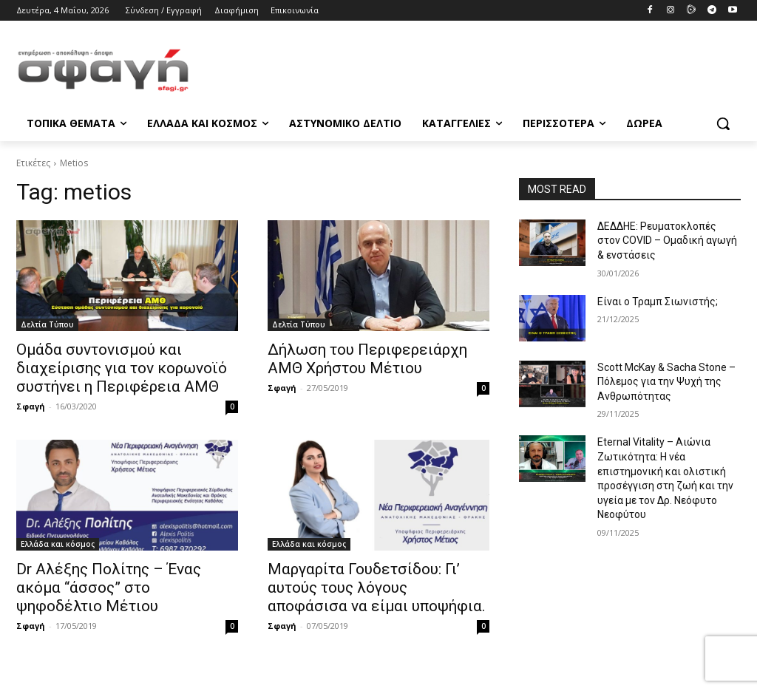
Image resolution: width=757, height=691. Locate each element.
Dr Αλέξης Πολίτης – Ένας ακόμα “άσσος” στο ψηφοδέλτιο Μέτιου (108, 587)
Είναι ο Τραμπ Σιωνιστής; (657, 301)
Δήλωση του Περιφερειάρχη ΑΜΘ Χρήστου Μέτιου (367, 359)
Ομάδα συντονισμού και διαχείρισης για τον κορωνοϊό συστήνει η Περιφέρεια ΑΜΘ (121, 368)
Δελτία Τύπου (47, 324)
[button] (723, 123)
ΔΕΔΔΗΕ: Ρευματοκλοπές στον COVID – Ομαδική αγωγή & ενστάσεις (667, 240)
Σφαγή (30, 406)
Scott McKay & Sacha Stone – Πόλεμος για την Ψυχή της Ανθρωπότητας (666, 381)
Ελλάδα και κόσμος (58, 544)
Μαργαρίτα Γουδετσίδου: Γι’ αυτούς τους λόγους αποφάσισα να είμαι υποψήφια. (377, 587)
